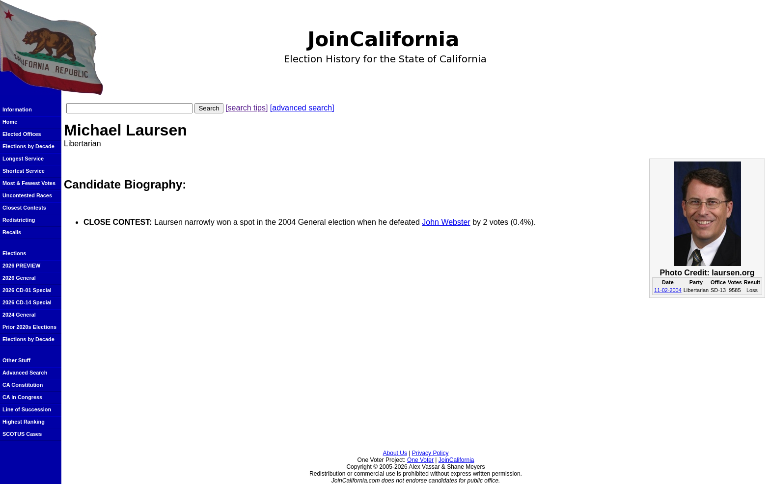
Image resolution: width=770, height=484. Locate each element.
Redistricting (18, 220)
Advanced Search (24, 373)
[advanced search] (302, 108)
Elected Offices (21, 134)
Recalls (11, 232)
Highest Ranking (23, 422)
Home (9, 122)
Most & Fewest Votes (28, 183)
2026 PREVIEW (21, 266)
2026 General (19, 278)
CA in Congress (22, 397)
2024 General (19, 315)
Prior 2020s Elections (29, 327)
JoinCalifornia (456, 460)
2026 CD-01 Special (27, 290)
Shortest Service (23, 171)
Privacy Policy (430, 453)
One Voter (420, 460)
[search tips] (246, 108)
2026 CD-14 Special (27, 302)
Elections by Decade (28, 146)
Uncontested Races (27, 195)
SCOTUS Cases (22, 434)
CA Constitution (22, 385)
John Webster (446, 222)
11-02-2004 (668, 290)
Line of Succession (26, 409)
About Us (395, 453)
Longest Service (23, 158)
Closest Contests (24, 208)
